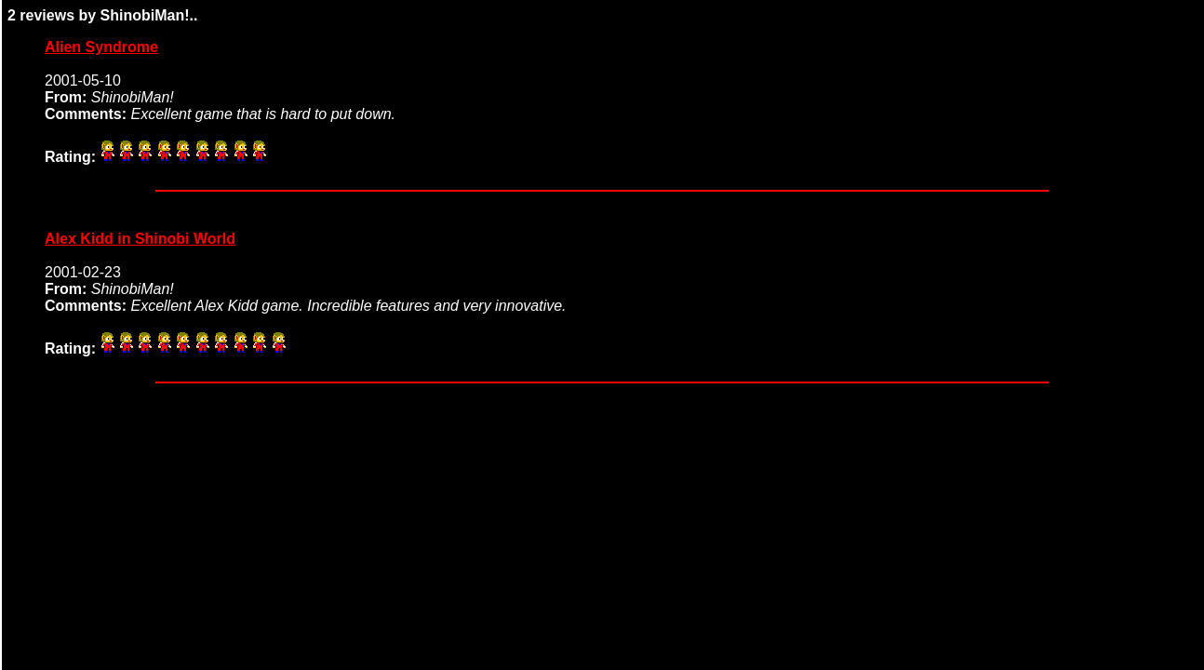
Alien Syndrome (101, 47)
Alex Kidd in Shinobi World (140, 239)
